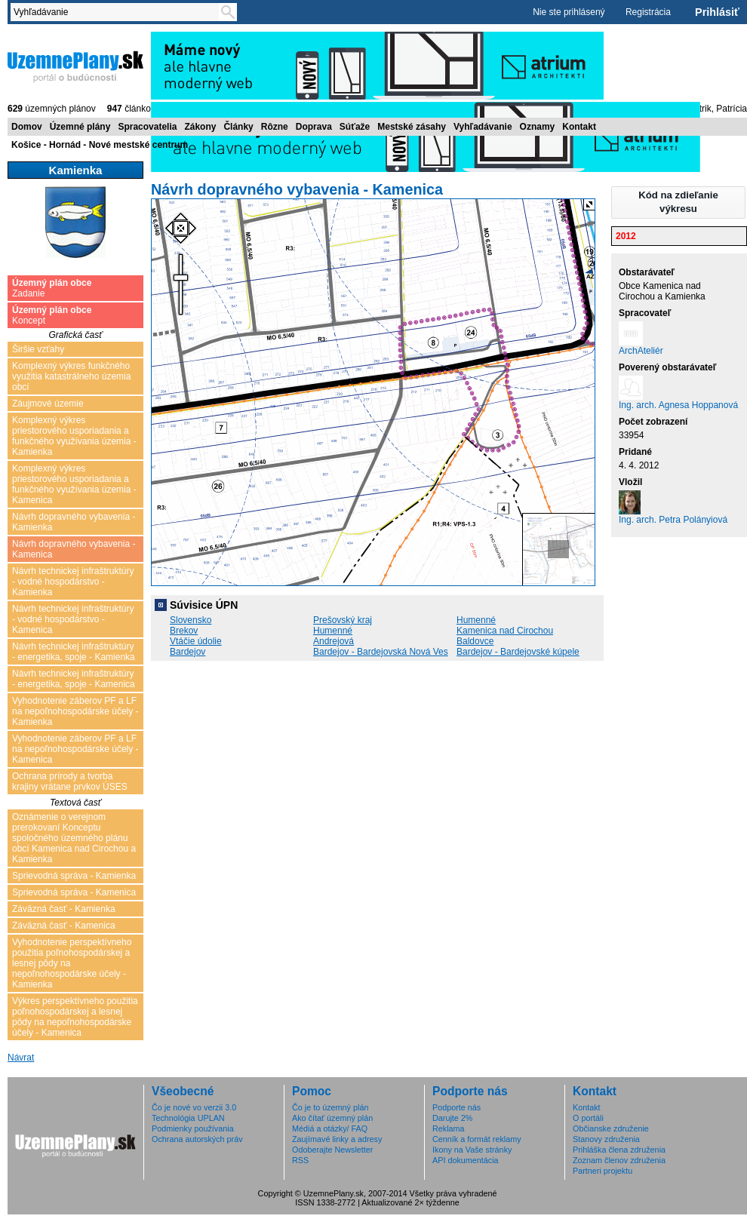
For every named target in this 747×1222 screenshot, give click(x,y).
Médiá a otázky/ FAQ (329, 1128)
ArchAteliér (641, 350)
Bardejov (187, 651)
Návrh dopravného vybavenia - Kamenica (73, 549)
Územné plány (80, 126)
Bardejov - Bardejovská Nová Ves (380, 651)
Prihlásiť (717, 12)
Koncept (51, 315)
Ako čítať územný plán (332, 1117)
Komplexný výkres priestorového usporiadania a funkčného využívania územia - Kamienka (74, 436)
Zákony (200, 126)
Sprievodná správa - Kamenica (74, 892)
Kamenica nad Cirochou (504, 630)
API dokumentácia (465, 1160)
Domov (26, 126)
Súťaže (355, 126)
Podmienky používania (193, 1128)
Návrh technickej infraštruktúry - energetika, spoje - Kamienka (73, 651)
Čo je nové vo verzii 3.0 (194, 1107)
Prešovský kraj (342, 620)
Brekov (184, 630)
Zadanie (51, 288)
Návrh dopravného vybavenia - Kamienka (73, 522)
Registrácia (648, 12)
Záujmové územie (48, 403)
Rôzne (274, 126)
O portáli (588, 1117)
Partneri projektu (602, 1170)
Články (238, 126)
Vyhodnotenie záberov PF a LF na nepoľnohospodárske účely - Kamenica (75, 749)
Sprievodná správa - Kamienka (74, 875)
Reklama (448, 1128)
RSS (300, 1160)
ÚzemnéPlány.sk (75, 66)
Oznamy (537, 126)
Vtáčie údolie (196, 641)
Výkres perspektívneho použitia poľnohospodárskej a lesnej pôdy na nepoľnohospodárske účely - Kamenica (75, 1017)
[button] (678, 202)
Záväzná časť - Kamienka (63, 909)
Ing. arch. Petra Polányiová (673, 519)
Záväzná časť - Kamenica (63, 925)
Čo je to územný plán (330, 1107)
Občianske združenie (611, 1128)
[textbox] (118, 12)
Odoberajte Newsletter (332, 1149)
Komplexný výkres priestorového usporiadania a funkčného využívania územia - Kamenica (74, 484)
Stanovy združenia (606, 1139)
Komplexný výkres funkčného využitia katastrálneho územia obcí (71, 376)
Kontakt (579, 126)
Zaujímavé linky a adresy (337, 1139)
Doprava (314, 126)
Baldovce (474, 641)
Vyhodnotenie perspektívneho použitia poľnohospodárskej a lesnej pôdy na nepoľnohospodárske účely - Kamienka (71, 963)
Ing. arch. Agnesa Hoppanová (678, 405)
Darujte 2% (452, 1117)
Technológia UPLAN (188, 1117)
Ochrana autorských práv (197, 1139)
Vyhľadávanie (482, 126)
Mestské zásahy (411, 126)
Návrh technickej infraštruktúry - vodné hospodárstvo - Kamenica (73, 619)
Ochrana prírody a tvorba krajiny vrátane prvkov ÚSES (70, 781)
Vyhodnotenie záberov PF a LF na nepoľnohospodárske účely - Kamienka (75, 711)
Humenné (476, 620)
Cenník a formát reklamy (476, 1139)
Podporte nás (456, 1107)
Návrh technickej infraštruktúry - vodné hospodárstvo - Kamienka (73, 581)
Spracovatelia (147, 126)
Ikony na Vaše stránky (472, 1149)
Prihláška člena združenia (619, 1149)
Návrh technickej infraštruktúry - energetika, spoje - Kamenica (73, 678)
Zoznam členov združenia (619, 1160)
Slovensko (190, 620)
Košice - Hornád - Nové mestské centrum (99, 145)
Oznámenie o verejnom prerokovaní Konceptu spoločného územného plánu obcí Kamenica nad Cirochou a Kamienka (74, 838)
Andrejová (333, 641)
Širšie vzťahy (38, 349)
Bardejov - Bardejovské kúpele (517, 651)
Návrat (21, 1057)
